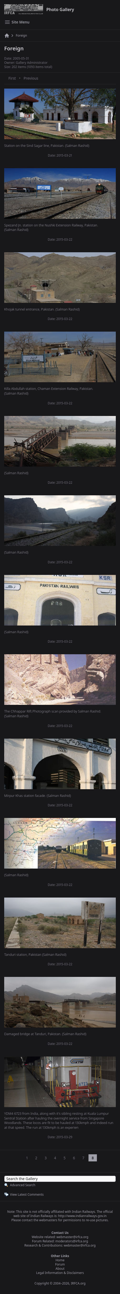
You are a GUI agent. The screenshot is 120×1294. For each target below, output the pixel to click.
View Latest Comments (27, 1194)
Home (59, 1260)
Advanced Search (22, 1185)
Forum (60, 1264)
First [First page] (12, 78)
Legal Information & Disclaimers (60, 1273)
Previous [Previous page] (31, 78)
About (59, 1268)
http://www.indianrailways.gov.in (82, 1216)
